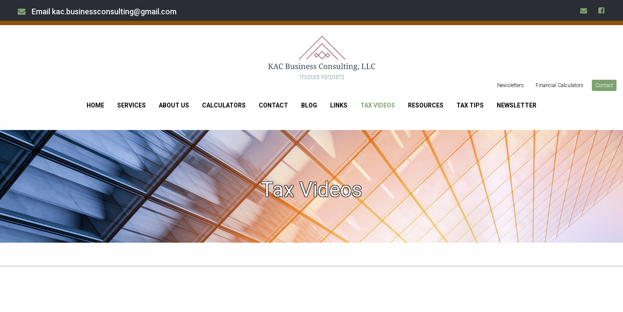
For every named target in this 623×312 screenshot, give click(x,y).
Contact (604, 85)
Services (131, 105)
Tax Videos (377, 105)
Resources (425, 105)
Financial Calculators (560, 85)
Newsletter (516, 105)
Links (338, 105)
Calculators (224, 105)
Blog (309, 105)
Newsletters (510, 85)
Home (95, 105)
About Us (174, 105)
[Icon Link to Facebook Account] (602, 10)
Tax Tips (470, 105)
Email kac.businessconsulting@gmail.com (97, 11)
